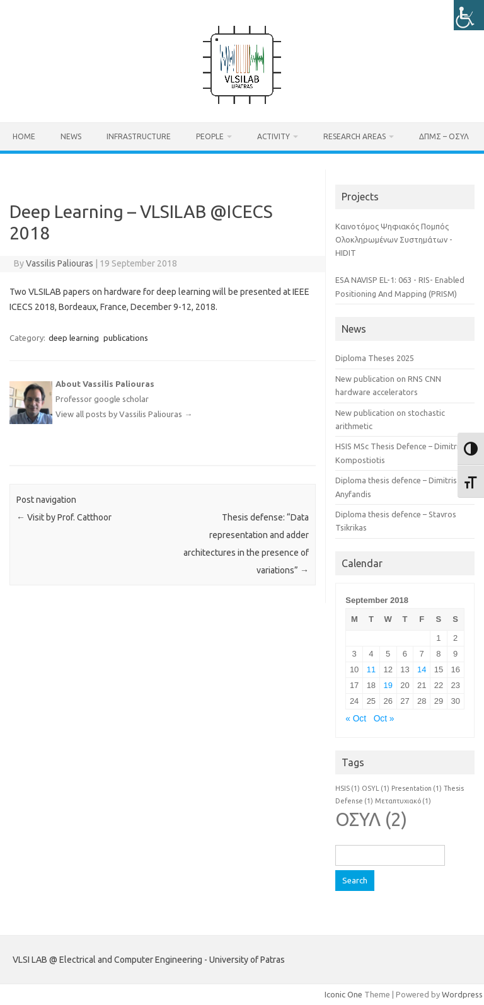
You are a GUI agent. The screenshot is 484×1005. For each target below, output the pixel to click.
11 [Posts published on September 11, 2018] (371, 669)
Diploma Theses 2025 (374, 357)
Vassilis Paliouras (59, 263)
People (210, 136)
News (70, 136)
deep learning (74, 337)
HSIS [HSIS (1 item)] (347, 788)
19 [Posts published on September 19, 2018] (388, 685)
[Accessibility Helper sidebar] (469, 15)
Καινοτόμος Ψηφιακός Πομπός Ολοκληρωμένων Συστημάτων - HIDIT (393, 240)
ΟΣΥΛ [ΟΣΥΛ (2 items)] (371, 819)
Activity (273, 136)
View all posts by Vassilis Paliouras (123, 414)
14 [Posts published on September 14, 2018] (421, 669)
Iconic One (343, 994)
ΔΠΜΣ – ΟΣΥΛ (444, 136)
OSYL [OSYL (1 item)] (375, 788)
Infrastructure (139, 136)
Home (24, 136)
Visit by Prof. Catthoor (64, 517)
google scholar (121, 398)
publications (125, 337)
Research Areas (354, 136)
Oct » (384, 718)
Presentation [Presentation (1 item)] (416, 788)
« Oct (355, 718)
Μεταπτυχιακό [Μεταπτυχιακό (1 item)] (403, 801)
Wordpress (462, 994)
